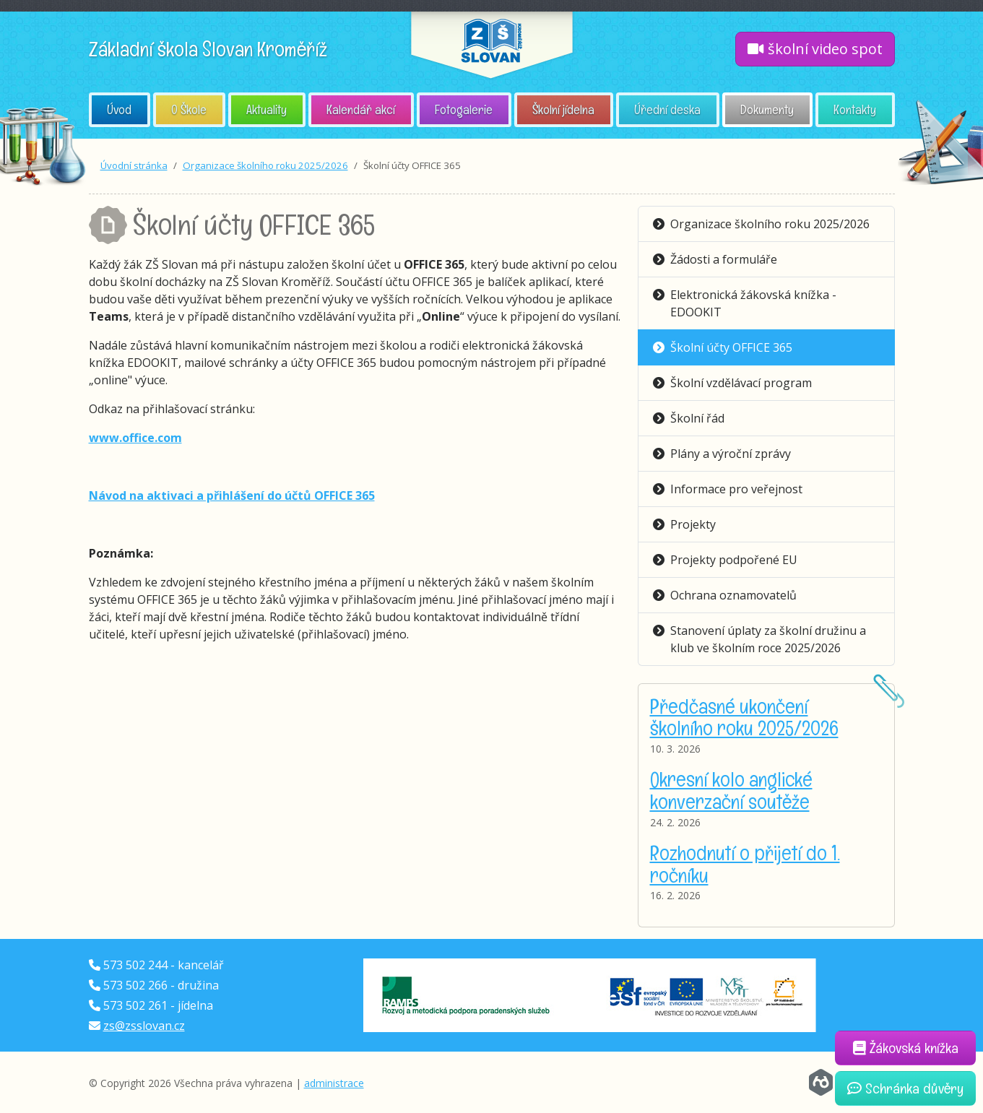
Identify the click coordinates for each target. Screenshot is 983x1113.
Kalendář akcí (360, 109)
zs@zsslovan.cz (144, 1026)
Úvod (119, 109)
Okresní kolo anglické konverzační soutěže (731, 790)
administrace (334, 1083)
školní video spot (815, 49)
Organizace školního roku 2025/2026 (265, 165)
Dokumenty (767, 109)
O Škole (189, 109)
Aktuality (266, 109)
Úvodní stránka (134, 165)
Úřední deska (667, 109)
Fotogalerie (464, 109)
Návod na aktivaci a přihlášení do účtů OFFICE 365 (232, 495)
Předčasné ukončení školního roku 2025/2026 (744, 717)
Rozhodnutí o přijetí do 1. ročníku (745, 864)
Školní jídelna (563, 109)
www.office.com (135, 438)
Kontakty (854, 109)
